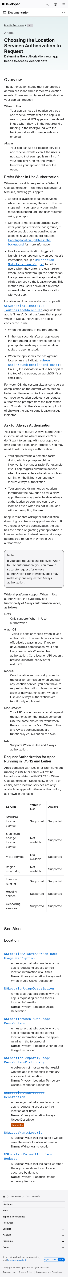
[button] (47, 4)
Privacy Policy (26, 1272)
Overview (13, 79)
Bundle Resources (14, 25)
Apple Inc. (25, 1267)
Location (11, 940)
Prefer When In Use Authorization (31, 177)
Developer (15, 1196)
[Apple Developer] (11, 4)
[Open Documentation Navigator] (4, 12)
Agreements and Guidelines (49, 1272)
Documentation (18, 12)
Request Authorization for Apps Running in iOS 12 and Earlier (29, 759)
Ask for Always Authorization (27, 425)
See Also (12, 928)
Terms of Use (9, 1272)
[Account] (55, 4)
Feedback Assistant (16, 1260)
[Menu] (64, 4)
